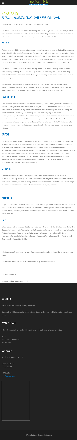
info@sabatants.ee (8, 376)
